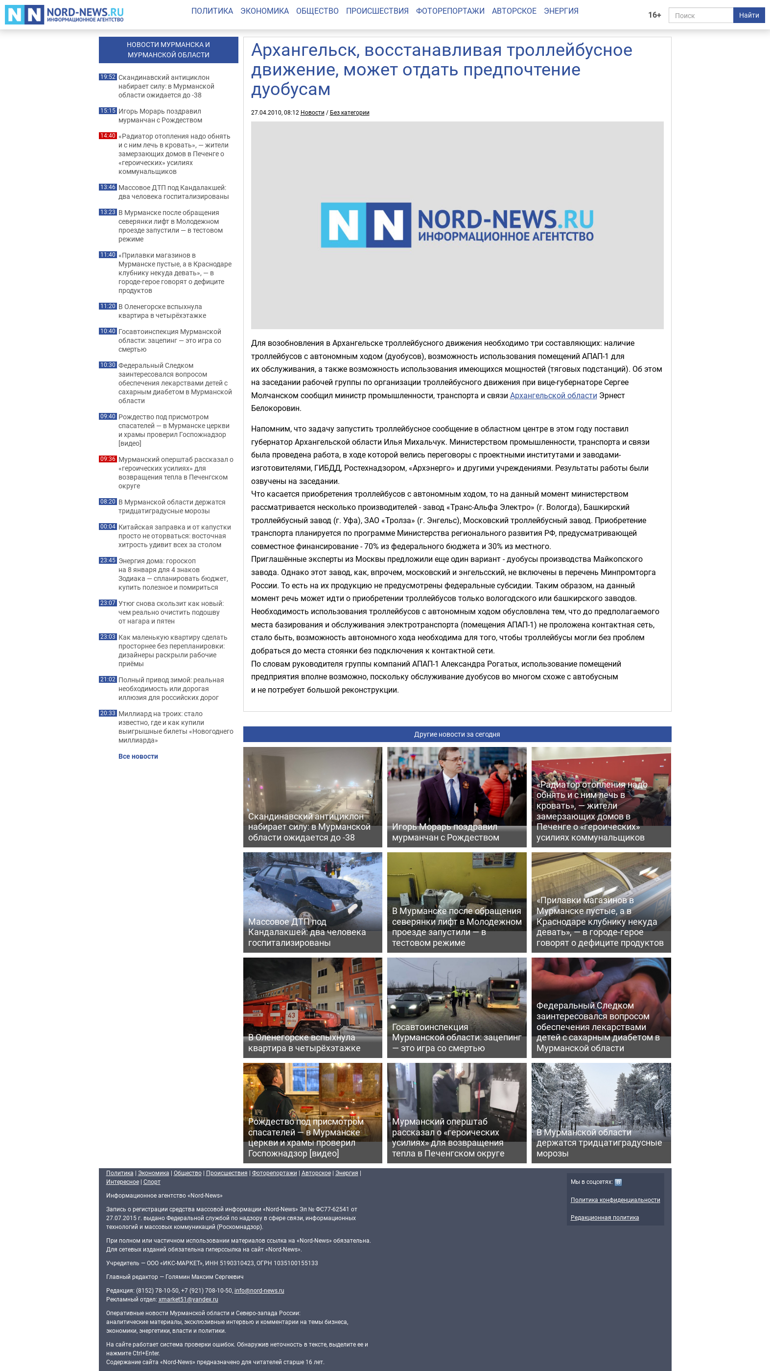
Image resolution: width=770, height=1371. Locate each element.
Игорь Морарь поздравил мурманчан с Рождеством (160, 115)
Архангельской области (553, 395)
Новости (313, 112)
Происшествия (377, 10)
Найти (749, 15)
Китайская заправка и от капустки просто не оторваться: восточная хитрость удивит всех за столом (174, 536)
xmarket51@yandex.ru (188, 1299)
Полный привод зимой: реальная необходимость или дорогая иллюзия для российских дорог (171, 688)
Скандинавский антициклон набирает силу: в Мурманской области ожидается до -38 (166, 86)
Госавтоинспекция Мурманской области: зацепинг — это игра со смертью (169, 340)
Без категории (350, 112)
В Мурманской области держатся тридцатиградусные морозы (172, 506)
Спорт (152, 1181)
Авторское (514, 10)
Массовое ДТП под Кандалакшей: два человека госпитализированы (173, 192)
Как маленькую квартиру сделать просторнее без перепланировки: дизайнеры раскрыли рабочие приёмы (173, 650)
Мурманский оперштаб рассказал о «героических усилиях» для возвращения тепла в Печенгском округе (175, 472)
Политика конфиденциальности (615, 1199)
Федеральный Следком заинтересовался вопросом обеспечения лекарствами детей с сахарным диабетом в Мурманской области (175, 383)
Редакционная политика (605, 1217)
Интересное (122, 1181)
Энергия (561, 10)
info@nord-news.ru (259, 1290)
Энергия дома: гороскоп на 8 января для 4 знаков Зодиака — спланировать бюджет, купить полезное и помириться (173, 574)
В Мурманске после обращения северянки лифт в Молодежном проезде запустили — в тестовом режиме (170, 225)
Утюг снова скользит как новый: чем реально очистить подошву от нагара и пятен (171, 612)
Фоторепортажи (450, 10)
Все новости (138, 756)
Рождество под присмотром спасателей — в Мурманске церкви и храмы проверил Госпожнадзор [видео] (174, 430)
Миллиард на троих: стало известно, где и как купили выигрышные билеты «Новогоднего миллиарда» (175, 727)
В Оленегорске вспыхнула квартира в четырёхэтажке (162, 311)
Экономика (264, 10)
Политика (212, 10)
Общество (317, 10)
